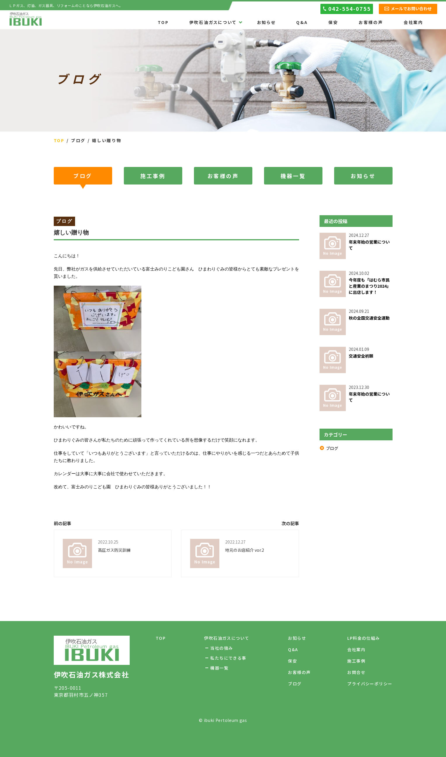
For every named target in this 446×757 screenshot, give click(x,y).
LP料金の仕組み (363, 638)
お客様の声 (371, 22)
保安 (333, 22)
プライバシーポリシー (369, 684)
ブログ (82, 176)
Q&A (302, 22)
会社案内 (413, 22)
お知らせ (266, 22)
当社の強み (221, 648)
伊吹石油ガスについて (213, 22)
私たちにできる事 (228, 658)
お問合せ (356, 672)
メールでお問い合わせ (411, 8)
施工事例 (152, 176)
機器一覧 (293, 176)
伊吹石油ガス (25, 19)
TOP (163, 22)
